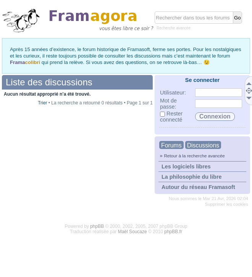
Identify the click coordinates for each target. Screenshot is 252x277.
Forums (171, 145)
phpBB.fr (173, 231)
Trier (42, 103)
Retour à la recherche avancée (194, 155)
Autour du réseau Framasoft (198, 187)
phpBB (97, 226)
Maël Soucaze (132, 231)
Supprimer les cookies (226, 204)
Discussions (203, 145)
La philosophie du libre (192, 177)
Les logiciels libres (186, 166)
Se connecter (202, 80)
